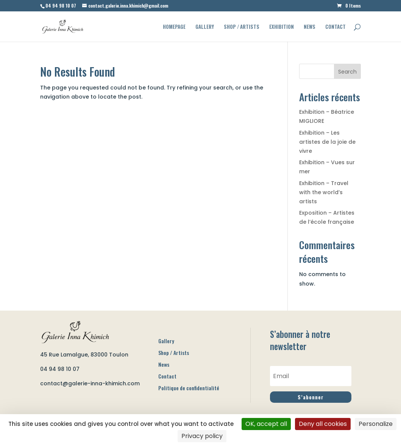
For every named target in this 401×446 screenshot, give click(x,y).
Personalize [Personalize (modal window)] (376, 423)
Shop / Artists (241, 27)
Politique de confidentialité (188, 388)
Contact (335, 27)
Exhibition (281, 27)
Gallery (204, 27)
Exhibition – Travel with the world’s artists (323, 192)
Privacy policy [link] (202, 436)
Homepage (174, 27)
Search (347, 71)
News (309, 27)
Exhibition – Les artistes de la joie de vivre (327, 142)
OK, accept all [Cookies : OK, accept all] (266, 423)
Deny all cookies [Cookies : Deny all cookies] (323, 423)
